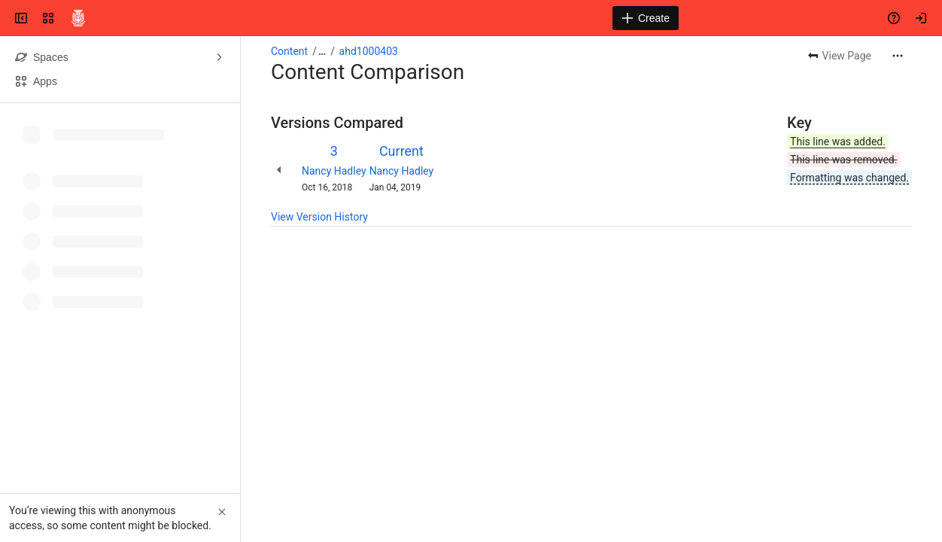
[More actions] (897, 55)
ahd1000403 (368, 51)
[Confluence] (78, 18)
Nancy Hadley (334, 171)
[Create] (645, 18)
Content (289, 51)
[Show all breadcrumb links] (322, 51)
